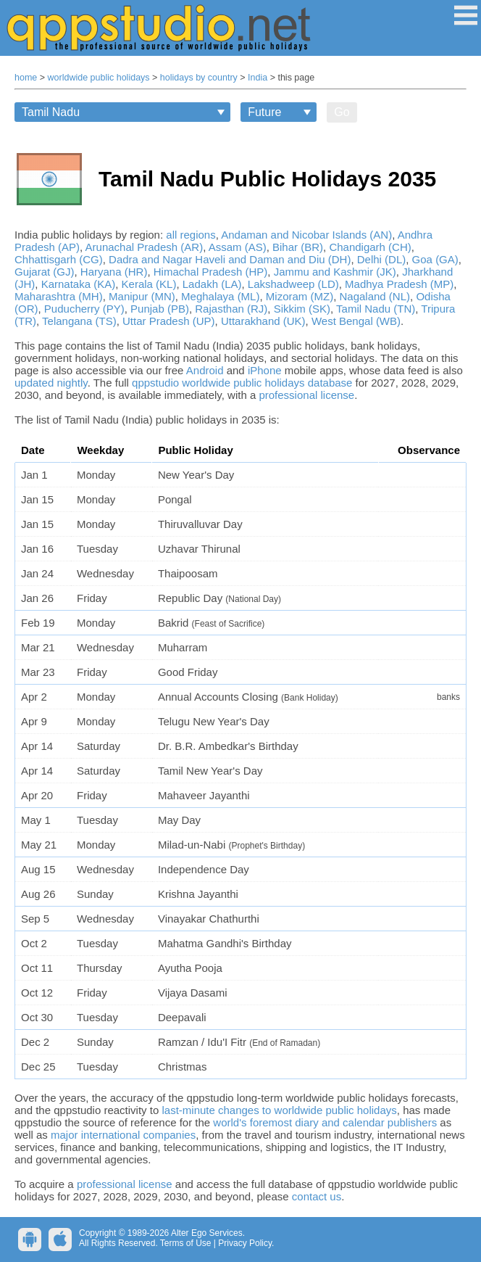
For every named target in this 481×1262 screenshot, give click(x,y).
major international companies (123, 1135)
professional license (306, 395)
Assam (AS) (238, 247)
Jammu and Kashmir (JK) (335, 271)
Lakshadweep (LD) (293, 284)
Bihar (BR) (297, 247)
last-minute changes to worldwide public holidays (279, 1110)
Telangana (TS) (79, 321)
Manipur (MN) (142, 296)
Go (341, 112)
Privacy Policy (245, 1243)
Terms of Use (186, 1243)
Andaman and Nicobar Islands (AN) (306, 234)
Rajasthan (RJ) (231, 308)
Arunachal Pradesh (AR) (144, 247)
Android (205, 370)
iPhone (265, 370)
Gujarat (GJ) (44, 271)
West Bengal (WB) (356, 321)
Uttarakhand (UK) (263, 321)
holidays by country (199, 78)
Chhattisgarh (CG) (58, 259)
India (257, 78)
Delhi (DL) (381, 259)
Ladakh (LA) (212, 284)
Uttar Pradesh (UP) (168, 321)
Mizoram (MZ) (299, 296)
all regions (190, 234)
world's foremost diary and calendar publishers (325, 1122)
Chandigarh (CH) (370, 247)
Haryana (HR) (114, 271)
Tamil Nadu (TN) (375, 308)
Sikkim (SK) (302, 308)
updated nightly (51, 382)
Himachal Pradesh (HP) (211, 271)
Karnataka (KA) (78, 284)
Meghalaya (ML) (220, 296)
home (25, 78)
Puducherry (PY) (84, 308)
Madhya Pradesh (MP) (399, 284)
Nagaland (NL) (374, 296)
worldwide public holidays (99, 78)
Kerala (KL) (149, 284)
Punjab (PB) (159, 308)
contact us (316, 1196)
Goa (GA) (435, 259)
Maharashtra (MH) (58, 296)
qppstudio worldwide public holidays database (242, 382)
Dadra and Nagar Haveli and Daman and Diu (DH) (230, 259)
